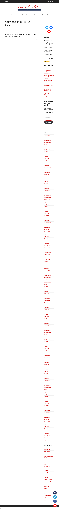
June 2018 (46, 344)
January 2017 (47, 382)
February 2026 (47, 135)
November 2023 (47, 197)
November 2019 (47, 305)
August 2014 (47, 440)
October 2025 (47, 144)
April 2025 (46, 158)
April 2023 (46, 213)
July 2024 (46, 179)
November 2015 (47, 415)
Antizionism (47, 459)
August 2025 (47, 149)
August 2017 (47, 366)
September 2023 (47, 202)
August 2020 (47, 284)
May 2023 (46, 211)
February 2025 (47, 163)
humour (46, 477)
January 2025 (47, 165)
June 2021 (46, 263)
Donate (6, 1)
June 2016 (46, 399)
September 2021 (47, 257)
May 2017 (46, 373)
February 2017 (47, 380)
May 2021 (46, 266)
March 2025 (46, 160)
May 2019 (46, 318)
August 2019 (47, 312)
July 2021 (46, 261)
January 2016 (47, 410)
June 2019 (46, 316)
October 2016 (47, 389)
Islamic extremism (48, 479)
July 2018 (46, 341)
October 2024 (47, 172)
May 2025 (46, 156)
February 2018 (47, 353)
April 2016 (46, 403)
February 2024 (47, 190)
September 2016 (47, 392)
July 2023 (46, 206)
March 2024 (46, 188)
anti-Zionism (47, 451)
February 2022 (47, 245)
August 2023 (47, 204)
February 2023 (47, 218)
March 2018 (46, 350)
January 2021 (47, 273)
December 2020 (47, 275)
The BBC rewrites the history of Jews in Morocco (49, 77)
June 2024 (46, 181)
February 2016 (47, 408)
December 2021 (47, 250)
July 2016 (46, 396)
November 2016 (47, 387)
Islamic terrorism (48, 481)
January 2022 (47, 247)
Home (8, 14)
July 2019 (46, 314)
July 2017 (46, 369)
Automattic (39, 505)
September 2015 (47, 419)
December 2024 (47, 167)
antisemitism (47, 454)
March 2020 (46, 296)
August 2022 (47, 231)
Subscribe (48, 122)
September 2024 (47, 174)
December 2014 (47, 437)
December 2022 (47, 222)
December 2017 (47, 357)
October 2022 (47, 227)
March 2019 (46, 323)
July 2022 (46, 234)
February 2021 (47, 270)
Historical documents (22, 14)
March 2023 (46, 215)
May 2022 (46, 238)
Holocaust (46, 475)
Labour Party (47, 484)
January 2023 (47, 220)
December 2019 (47, 302)
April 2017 (46, 376)
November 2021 (47, 252)
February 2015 (47, 435)
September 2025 (47, 147)
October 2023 (47, 199)
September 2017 (47, 364)
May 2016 (46, 401)
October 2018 (47, 334)
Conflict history (47, 466)
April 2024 (46, 186)
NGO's (45, 488)
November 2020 (47, 277)
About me (13, 14)
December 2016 (47, 385)
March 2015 (46, 433)
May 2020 (46, 291)
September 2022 (47, 229)
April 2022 (46, 241)
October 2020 (47, 279)
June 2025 (46, 154)
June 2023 (46, 209)
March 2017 (46, 378)
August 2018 (47, 339)
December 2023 (47, 195)
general (46, 472)
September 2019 (47, 309)
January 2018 (47, 355)
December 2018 (47, 330)
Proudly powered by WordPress (24, 505)
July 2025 (46, 151)
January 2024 (47, 192)
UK (45, 493)
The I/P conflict (47, 491)
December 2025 (47, 140)
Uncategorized (47, 495)
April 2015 (46, 431)
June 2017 (46, 371)
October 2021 (47, 254)
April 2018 (46, 348)
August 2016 (47, 394)
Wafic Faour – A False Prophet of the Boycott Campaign (48, 85)
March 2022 (46, 243)
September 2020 (47, 282)
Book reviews (37, 14)
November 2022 (47, 225)
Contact (43, 14)
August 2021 (47, 259)
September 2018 (47, 337)
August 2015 (47, 421)
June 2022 (46, 236)
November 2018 (47, 332)
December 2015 (47, 412)
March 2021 (46, 268)
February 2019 (47, 325)
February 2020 (47, 298)
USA (45, 500)
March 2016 (46, 405)
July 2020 (46, 286)
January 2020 (47, 300)
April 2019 (46, 321)
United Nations (47, 497)
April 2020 (46, 293)
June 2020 (46, 289)
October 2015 (47, 417)
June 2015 (46, 426)
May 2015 (46, 428)
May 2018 (46, 346)
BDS (45, 464)
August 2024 (47, 176)
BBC (45, 462)
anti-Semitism (47, 449)
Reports (30, 14)
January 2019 (47, 328)
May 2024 (46, 183)
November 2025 (47, 142)
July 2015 (46, 424)
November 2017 (47, 360)
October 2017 (47, 362)
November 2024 (47, 170)
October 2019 (47, 307)
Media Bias (46, 486)
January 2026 (47, 138)
